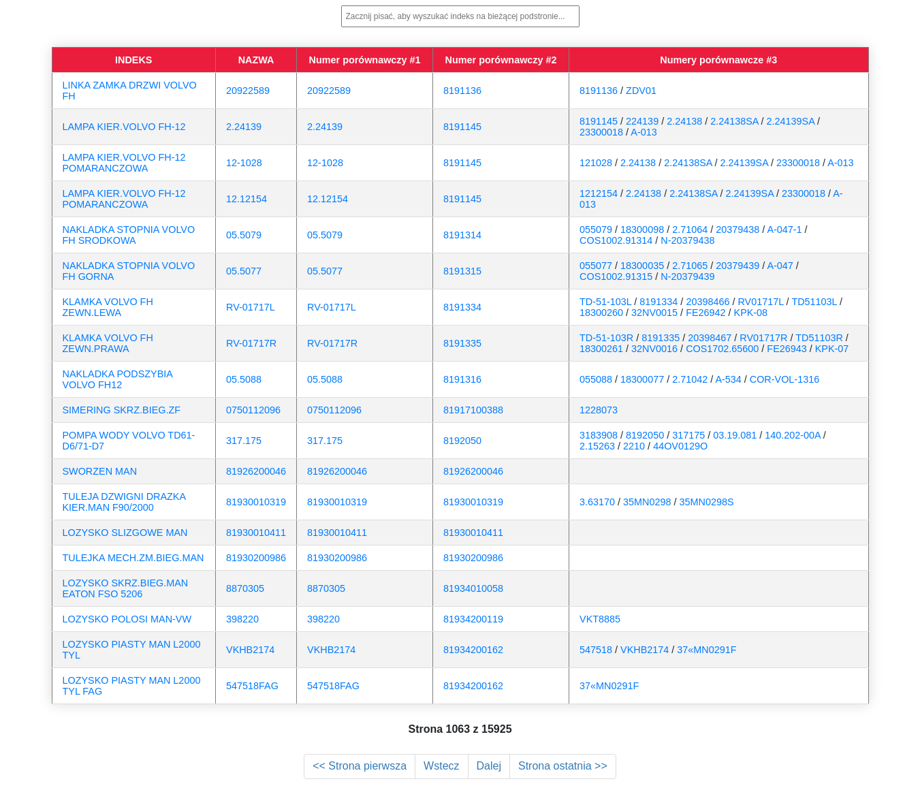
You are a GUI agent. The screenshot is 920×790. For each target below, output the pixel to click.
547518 (596, 649)
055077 (596, 265)
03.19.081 (735, 435)
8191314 (462, 235)
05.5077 (243, 271)
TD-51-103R (606, 337)
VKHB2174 (250, 649)
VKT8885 (600, 619)
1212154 (599, 193)
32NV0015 (654, 312)
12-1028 (244, 162)
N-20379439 (687, 276)
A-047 (780, 265)
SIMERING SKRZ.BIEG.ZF (122, 410)
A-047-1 (784, 229)
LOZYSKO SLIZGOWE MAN (125, 532)
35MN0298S (707, 501)
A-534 (728, 379)
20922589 (248, 90)
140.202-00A (793, 435)
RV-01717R (251, 343)
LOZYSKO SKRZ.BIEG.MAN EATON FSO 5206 (126, 588)
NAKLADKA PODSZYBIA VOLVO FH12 (118, 379)
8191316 (462, 379)
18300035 (642, 265)
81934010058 (473, 588)
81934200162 (473, 649)
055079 (596, 229)
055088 (596, 379)
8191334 (462, 307)
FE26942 (705, 312)
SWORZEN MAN (100, 471)
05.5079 (243, 235)
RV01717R (763, 337)
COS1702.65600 (722, 348)
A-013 (643, 132)
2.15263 (597, 446)
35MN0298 (647, 501)
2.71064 (690, 229)
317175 (688, 435)
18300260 (601, 312)
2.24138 (684, 121)
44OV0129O (680, 446)
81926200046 (256, 471)
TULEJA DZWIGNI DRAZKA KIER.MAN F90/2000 (124, 502)
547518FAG (252, 685)
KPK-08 (751, 312)
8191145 (462, 126)
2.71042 (690, 379)
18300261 (601, 348)
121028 (596, 162)
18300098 (642, 229)
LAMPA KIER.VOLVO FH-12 (124, 126)
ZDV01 (641, 90)
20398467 (709, 337)
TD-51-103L (605, 301)
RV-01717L (250, 307)
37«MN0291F (706, 649)
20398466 (707, 301)
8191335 (462, 343)
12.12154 (246, 198)
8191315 (462, 271)
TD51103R (819, 337)
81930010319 (256, 501)
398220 (242, 619)
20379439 (737, 265)
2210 (634, 446)
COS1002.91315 (616, 276)
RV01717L (760, 301)
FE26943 (786, 348)
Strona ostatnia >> (562, 766)
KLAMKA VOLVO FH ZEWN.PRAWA (108, 343)
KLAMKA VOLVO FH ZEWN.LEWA (108, 307)
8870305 (245, 588)
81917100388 (473, 410)
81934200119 (473, 619)
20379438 (737, 229)
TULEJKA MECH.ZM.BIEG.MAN (133, 557)
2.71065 (690, 265)
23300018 (601, 132)
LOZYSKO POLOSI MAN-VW (127, 619)
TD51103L (814, 301)
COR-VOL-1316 (784, 379)
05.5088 (243, 379)
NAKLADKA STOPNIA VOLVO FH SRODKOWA (129, 235)
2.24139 (243, 126)
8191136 (462, 90)
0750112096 (253, 410)
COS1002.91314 (616, 240)
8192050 (462, 440)
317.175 (243, 440)
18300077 (642, 379)
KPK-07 (832, 348)
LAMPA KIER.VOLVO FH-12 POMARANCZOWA (124, 163)
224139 (642, 121)
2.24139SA (790, 121)
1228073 (599, 410)
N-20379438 (687, 240)
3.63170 (597, 501)
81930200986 (256, 557)
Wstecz (441, 766)
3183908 (599, 435)
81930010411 (256, 532)
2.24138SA (734, 121)
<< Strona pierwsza (360, 766)
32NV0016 (654, 348)
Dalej (489, 766)
